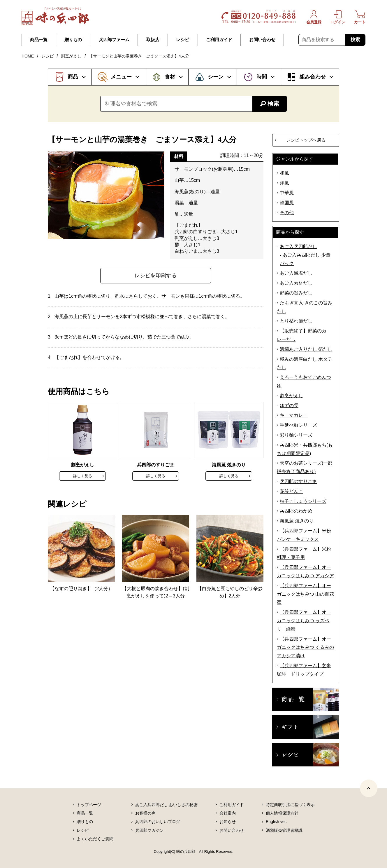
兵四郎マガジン (149, 830)
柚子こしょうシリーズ (303, 501)
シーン (216, 77)
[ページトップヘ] (368, 788)
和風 (284, 172)
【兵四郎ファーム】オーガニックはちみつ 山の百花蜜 (305, 594)
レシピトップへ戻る (306, 139)
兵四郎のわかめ (296, 510)
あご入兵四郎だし (298, 246)
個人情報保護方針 (282, 813)
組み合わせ (313, 77)
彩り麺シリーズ (296, 435)
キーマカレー (294, 415)
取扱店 (152, 39)
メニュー (121, 77)
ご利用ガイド (219, 39)
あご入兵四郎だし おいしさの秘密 (166, 804)
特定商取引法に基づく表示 (290, 804)
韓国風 (287, 202)
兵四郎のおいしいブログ (157, 821)
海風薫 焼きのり (297, 520)
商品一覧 (39, 39)
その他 (287, 212)
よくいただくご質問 (95, 838)
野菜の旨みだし (296, 292)
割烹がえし (71, 56)
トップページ (89, 804)
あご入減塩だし (296, 273)
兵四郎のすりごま (298, 481)
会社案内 (227, 813)
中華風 (287, 192)
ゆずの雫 (289, 405)
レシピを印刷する (156, 275)
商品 (73, 77)
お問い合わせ (262, 39)
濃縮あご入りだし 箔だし (306, 349)
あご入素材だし (296, 282)
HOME (28, 56)
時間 (261, 77)
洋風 (284, 182)
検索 (355, 39)
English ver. (276, 821)
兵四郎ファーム (114, 39)
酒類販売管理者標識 (284, 830)
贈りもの (73, 39)
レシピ (182, 39)
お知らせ (227, 821)
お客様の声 (145, 813)
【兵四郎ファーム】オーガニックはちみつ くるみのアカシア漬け (305, 647)
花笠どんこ (291, 491)
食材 (170, 77)
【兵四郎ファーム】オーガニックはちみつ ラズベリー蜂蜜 (304, 621)
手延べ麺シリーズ (298, 425)
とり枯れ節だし (296, 320)
